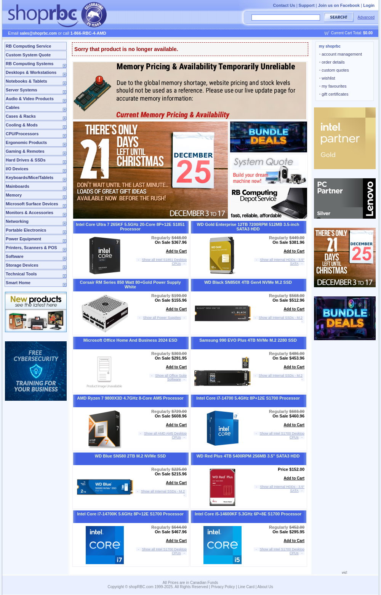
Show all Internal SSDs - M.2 (281, 318)
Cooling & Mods (22, 125)
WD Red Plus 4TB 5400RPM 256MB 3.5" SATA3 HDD (248, 456)
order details (332, 62)
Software (14, 256)
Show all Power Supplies (162, 318)
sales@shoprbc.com (38, 33)
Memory (14, 195)
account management (340, 54)
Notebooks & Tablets (26, 81)
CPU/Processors (22, 133)
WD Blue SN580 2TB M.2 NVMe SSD (130, 456)
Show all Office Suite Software (171, 377)
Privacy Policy (223, 587)
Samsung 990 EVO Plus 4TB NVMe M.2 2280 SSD (248, 340)
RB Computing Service (28, 46)
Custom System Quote (28, 55)
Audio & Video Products (30, 98)
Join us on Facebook (339, 5)
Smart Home (18, 282)
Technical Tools (21, 274)
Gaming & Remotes (25, 151)
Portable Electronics (26, 230)
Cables (12, 107)
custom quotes (334, 70)
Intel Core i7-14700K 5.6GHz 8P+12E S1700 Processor (130, 514)
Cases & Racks (21, 116)
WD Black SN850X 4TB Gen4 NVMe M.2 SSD (248, 282)
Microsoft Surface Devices (32, 204)
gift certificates (333, 94)
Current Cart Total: (352, 33)
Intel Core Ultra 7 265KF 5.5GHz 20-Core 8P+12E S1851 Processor (130, 226)
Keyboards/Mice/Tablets (29, 177)
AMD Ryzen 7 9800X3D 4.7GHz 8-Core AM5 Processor (130, 398)
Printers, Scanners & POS (31, 247)
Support (307, 5)
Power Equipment (23, 239)
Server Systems (21, 90)
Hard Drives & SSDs (26, 160)
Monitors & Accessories (29, 212)
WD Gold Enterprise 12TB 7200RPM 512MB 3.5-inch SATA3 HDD (248, 226)
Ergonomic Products (26, 142)
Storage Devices (22, 265)
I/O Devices (17, 168)
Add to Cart (176, 251)
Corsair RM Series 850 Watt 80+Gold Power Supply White (130, 284)
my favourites (333, 86)
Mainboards (17, 186)
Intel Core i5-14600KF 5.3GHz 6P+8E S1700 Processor (248, 514)
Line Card (246, 587)
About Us (265, 587)
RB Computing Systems (29, 63)
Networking (17, 221)
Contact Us (284, 5)
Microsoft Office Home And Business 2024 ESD (130, 340)
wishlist (327, 78)
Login (369, 5)
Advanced (366, 17)
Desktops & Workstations (31, 72)
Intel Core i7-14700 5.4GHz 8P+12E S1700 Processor (248, 398)
